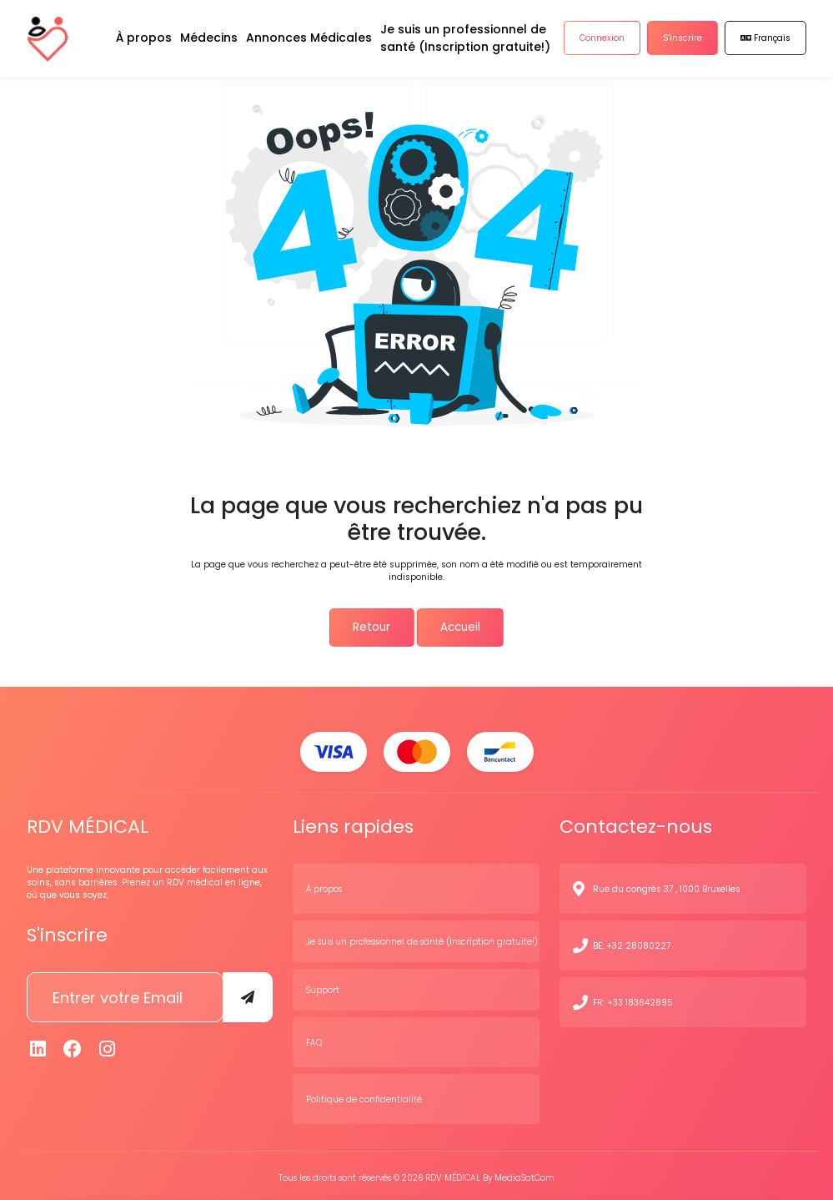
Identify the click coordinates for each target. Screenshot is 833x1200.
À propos (324, 885)
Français (765, 41)
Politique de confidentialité (364, 1095)
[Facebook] (72, 1045)
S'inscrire (682, 41)
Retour (368, 625)
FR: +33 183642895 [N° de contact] (633, 998)
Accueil (463, 625)
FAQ (314, 1038)
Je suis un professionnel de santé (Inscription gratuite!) (422, 937)
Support (322, 986)
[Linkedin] (38, 1045)
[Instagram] (107, 1045)
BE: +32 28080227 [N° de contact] (631, 941)
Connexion (602, 41)
